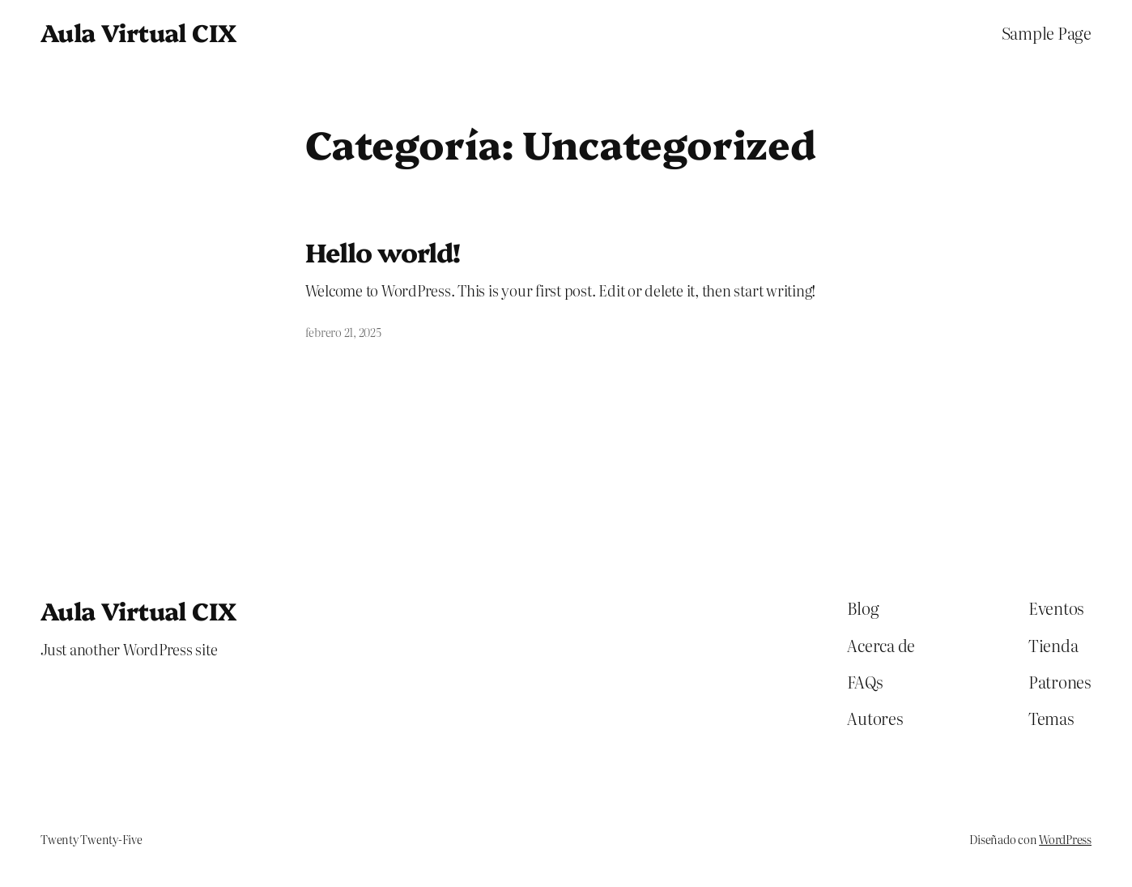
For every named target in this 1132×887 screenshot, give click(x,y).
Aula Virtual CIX (138, 32)
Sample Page (1047, 32)
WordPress (1065, 839)
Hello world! (382, 251)
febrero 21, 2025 (343, 332)
